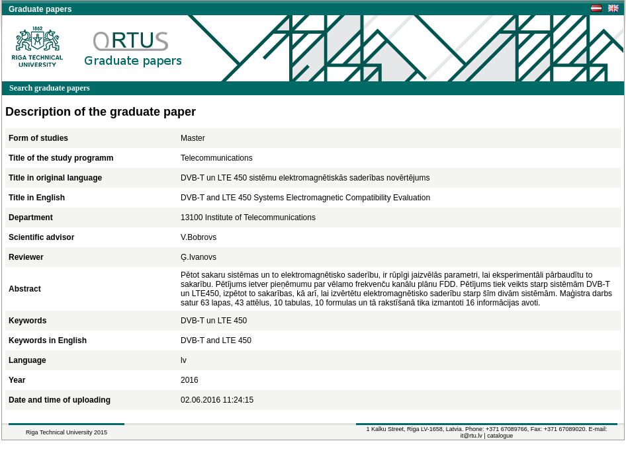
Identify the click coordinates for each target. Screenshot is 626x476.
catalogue (500, 435)
